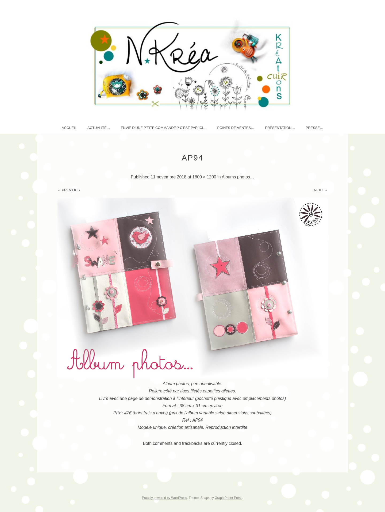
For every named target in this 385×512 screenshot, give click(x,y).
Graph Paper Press (228, 498)
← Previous (68, 190)
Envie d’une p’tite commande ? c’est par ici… (164, 128)
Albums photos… (238, 177)
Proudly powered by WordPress (164, 498)
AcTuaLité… (98, 128)
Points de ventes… (236, 128)
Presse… (314, 128)
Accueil (69, 128)
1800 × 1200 (204, 177)
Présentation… (280, 128)
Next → (321, 190)
